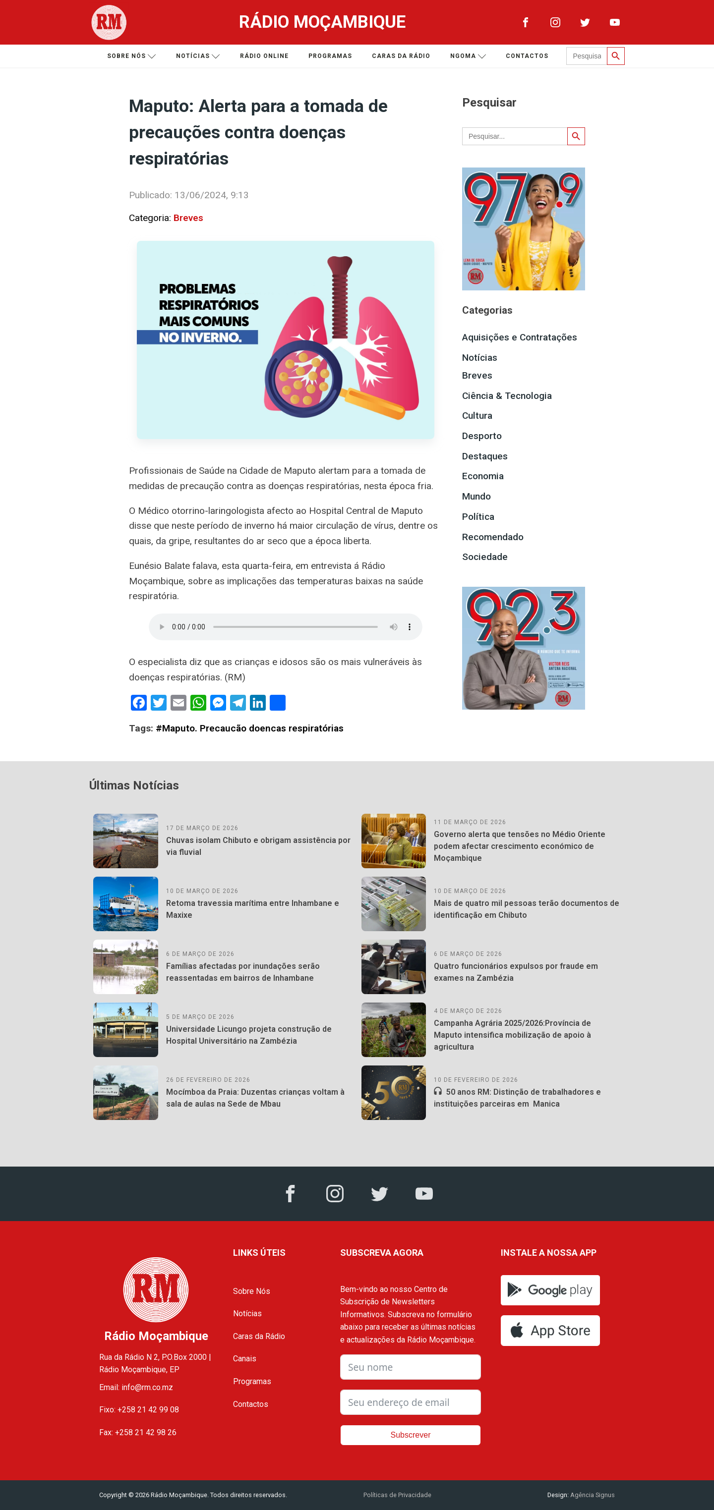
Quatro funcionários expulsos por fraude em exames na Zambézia (516, 972)
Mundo (476, 496)
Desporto (482, 436)
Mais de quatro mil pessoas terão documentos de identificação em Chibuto (526, 909)
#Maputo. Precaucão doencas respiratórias (250, 728)
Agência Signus (592, 1495)
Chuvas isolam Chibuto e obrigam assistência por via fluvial (258, 846)
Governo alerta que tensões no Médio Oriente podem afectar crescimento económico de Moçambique (519, 846)
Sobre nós (131, 56)
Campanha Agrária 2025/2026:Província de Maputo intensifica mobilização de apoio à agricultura (512, 1035)
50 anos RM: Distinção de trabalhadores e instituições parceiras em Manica (517, 1098)
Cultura (477, 415)
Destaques (485, 456)
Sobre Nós (251, 1291)
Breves (188, 218)
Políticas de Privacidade (397, 1495)
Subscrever (411, 1435)
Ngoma (468, 56)
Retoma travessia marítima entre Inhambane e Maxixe (252, 909)
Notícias (198, 56)
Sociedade (485, 556)
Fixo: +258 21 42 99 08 (139, 1409)
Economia (483, 476)
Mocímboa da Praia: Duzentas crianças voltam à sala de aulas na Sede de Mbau (255, 1098)
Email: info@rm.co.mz (136, 1387)
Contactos (527, 56)
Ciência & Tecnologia (507, 395)
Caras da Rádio (401, 56)
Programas (330, 56)
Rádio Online (264, 56)
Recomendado (493, 537)
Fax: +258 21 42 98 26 (138, 1432)
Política (478, 516)
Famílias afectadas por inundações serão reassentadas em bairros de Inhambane (243, 972)
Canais (244, 1358)
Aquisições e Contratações (519, 337)
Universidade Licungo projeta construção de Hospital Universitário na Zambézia (249, 1035)
